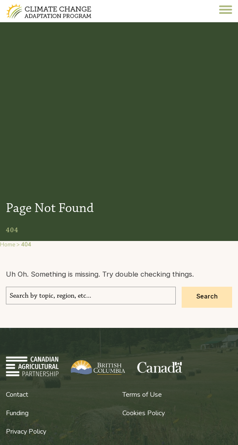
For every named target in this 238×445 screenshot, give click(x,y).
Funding (17, 413)
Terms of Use (142, 394)
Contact (17, 394)
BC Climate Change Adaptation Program (57, 11)
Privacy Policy (26, 431)
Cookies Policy (143, 413)
